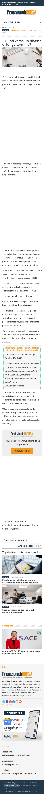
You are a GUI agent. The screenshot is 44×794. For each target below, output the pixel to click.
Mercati (11, 28)
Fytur (36, 791)
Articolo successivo (28, 545)
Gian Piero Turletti (18, 30)
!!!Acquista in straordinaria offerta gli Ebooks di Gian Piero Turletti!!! (22, 348)
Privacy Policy (26, 786)
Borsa (10, 521)
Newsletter (6, 4)
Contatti (14, 2)
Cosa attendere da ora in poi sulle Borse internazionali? (19, 611)
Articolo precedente (16, 540)
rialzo (27, 525)
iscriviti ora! (22, 451)
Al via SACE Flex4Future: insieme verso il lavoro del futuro (21, 652)
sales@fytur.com (10, 764)
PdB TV (15, 4)
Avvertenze (23, 2)
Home (4, 28)
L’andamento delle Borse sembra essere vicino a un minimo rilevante (20, 581)
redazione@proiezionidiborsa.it (17, 755)
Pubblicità (33, 2)
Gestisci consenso (11, 786)
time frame (15, 528)
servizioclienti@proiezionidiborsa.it (19, 773)
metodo (21, 525)
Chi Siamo (6, 2)
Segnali (5, 528)
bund (16, 521)
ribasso (34, 525)
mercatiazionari (9, 525)
